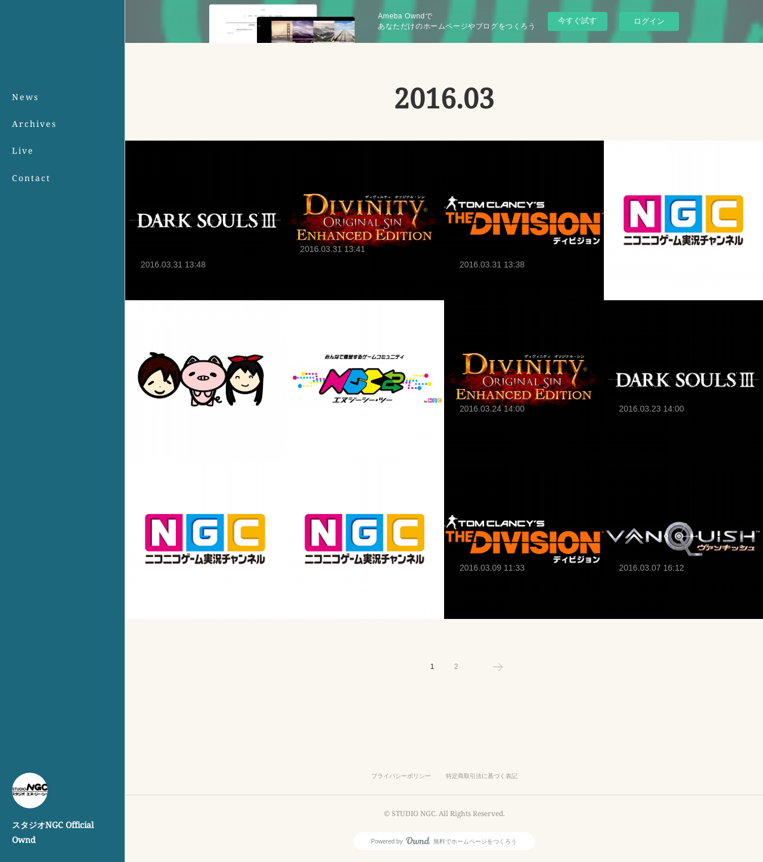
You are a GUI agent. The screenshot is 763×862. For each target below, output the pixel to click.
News (25, 96)
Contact (31, 177)
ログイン (649, 21)
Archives (34, 123)
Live (23, 150)
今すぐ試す (577, 20)
